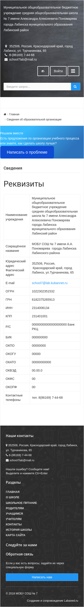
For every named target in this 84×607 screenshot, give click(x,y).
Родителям (15, 508)
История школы (19, 529)
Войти (58, 71)
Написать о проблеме (27, 152)
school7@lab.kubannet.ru (49, 283)
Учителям (14, 519)
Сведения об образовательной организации (34, 119)
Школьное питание (21, 503)
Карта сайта (15, 535)
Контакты (14, 524)
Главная (14, 114)
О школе (12, 497)
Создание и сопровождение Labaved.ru (52, 600)
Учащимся (14, 513)
